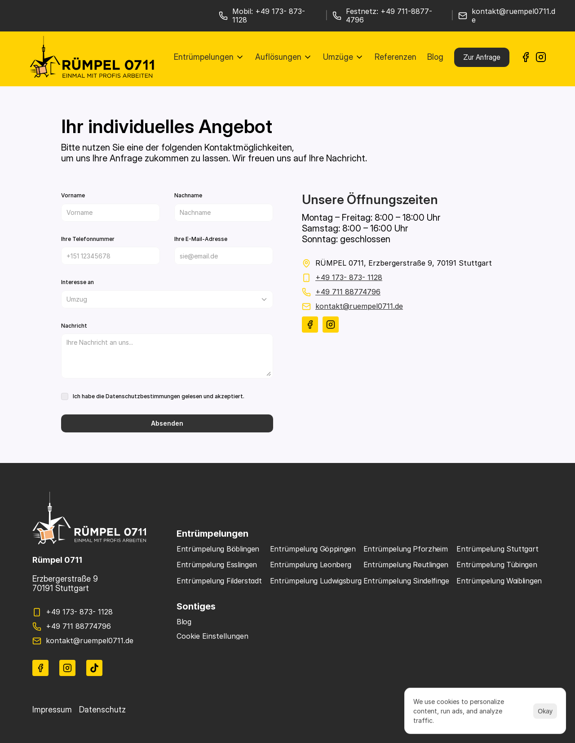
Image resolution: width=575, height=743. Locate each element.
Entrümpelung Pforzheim (405, 548)
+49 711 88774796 (347, 291)
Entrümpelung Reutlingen (406, 564)
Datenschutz (102, 709)
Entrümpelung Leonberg (310, 564)
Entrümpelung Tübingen (496, 564)
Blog (435, 57)
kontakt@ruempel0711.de (513, 15)
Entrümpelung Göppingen (313, 548)
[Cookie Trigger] (212, 636)
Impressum (52, 709)
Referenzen (395, 57)
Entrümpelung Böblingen (218, 548)
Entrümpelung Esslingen (217, 564)
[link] (525, 57)
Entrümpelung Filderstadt (219, 580)
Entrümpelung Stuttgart (497, 548)
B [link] (179, 621)
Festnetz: (363, 11)
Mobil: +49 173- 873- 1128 (269, 15)
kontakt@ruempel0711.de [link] (359, 306)
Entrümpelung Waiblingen (499, 580)
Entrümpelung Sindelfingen (408, 580)
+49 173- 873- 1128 (348, 277)
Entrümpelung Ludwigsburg (316, 580)
